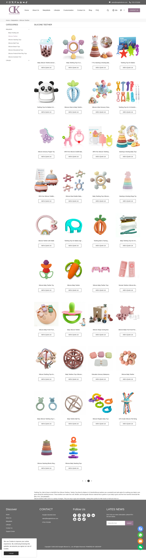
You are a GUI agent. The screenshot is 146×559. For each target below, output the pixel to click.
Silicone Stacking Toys (14, 39)
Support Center (10, 531)
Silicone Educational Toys (15, 50)
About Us (35, 10)
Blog (90, 10)
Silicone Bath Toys (13, 43)
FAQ (97, 10)
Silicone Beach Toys (14, 46)
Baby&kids (46, 10)
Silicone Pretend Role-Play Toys (17, 53)
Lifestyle (57, 10)
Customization (69, 10)
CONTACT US (134, 10)
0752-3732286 (136, 2)
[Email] (116, 523)
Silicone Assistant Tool (14, 57)
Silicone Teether (24, 20)
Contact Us (81, 10)
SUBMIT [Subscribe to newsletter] (129, 523)
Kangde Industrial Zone (49, 515)
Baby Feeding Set (13, 32)
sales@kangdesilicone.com (119, 2)
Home (27, 10)
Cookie (11, 541)
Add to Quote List (46, 67)
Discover (11, 509)
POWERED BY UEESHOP (93, 546)
